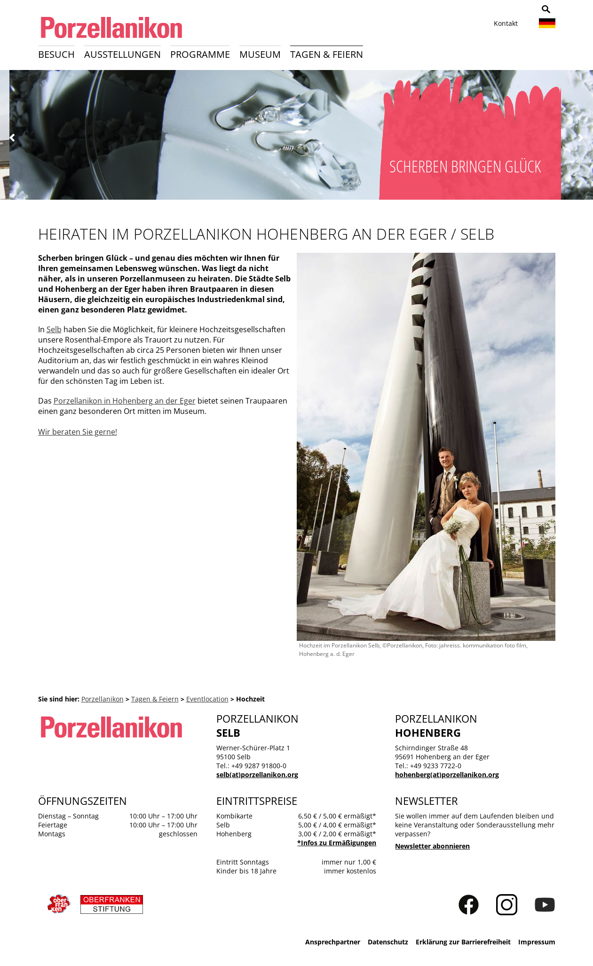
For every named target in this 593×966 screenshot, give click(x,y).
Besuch (56, 54)
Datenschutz (388, 941)
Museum (260, 54)
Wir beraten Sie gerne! (77, 432)
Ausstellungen (122, 54)
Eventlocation (207, 698)
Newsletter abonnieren (432, 845)
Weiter (580, 138)
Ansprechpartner (332, 941)
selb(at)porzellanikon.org (257, 774)
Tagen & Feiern (326, 54)
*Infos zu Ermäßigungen (336, 842)
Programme (200, 54)
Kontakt (506, 23)
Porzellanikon (102, 698)
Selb (54, 329)
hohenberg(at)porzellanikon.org (447, 774)
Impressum (536, 941)
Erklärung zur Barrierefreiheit (463, 941)
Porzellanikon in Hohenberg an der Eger (125, 401)
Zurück (12, 138)
